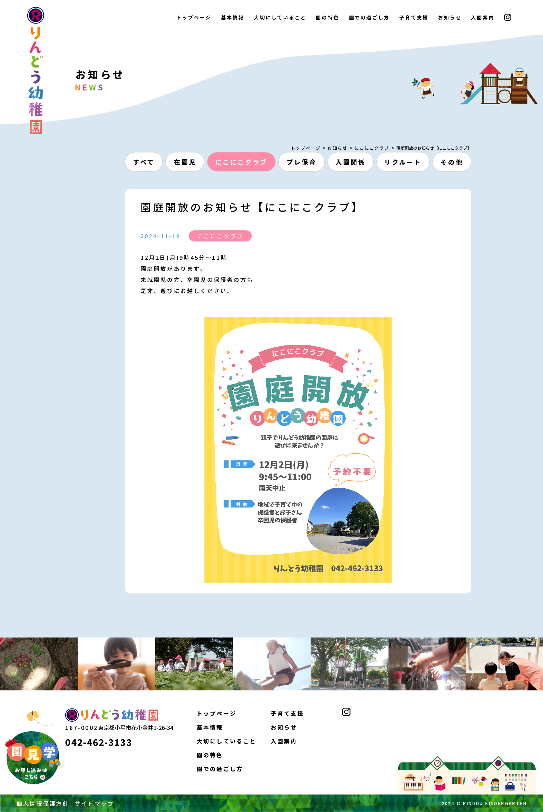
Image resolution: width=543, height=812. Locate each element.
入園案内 (482, 17)
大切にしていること (280, 17)
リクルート (402, 161)
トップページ (193, 17)
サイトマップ (94, 803)
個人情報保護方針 (43, 803)
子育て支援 (413, 17)
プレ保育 (302, 161)
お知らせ (449, 17)
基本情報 (232, 17)
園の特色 (327, 17)
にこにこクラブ (372, 148)
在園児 (185, 161)
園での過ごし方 (369, 17)
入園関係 (350, 161)
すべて (144, 161)
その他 (451, 161)
